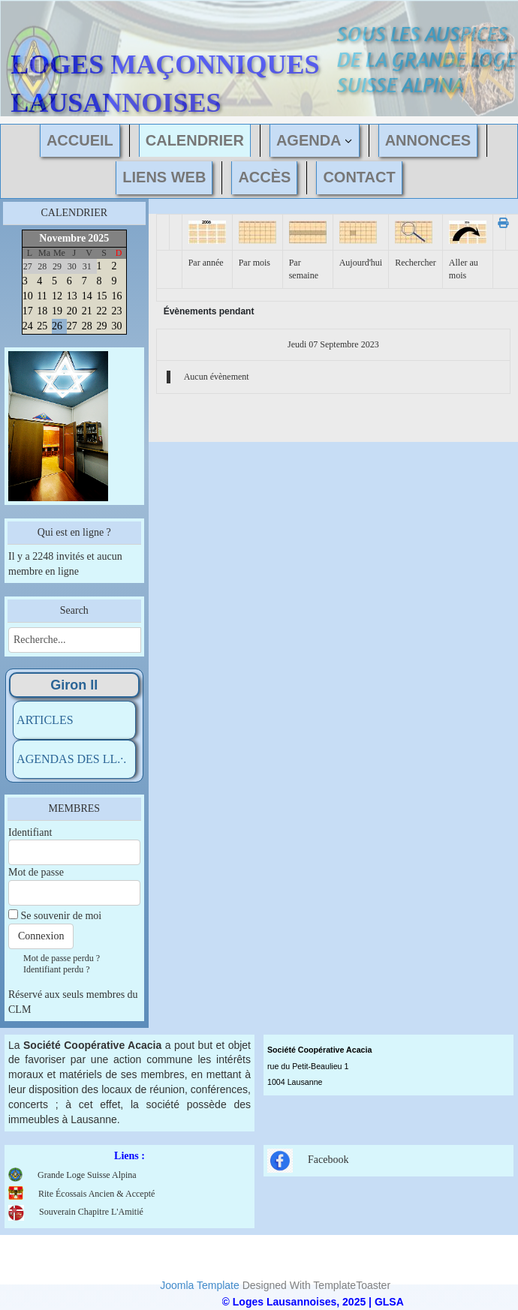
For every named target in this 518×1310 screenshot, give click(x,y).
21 (87, 311)
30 (116, 326)
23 (116, 311)
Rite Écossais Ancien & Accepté (96, 1193)
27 (72, 326)
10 (28, 296)
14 (87, 296)
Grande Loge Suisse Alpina (87, 1175)
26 (57, 326)
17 (28, 311)
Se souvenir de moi (61, 915)
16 (116, 296)
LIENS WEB (164, 177)
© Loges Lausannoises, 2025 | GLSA (313, 1302)
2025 (98, 238)
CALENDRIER (195, 140)
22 (102, 311)
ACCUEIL (80, 140)
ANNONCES (428, 140)
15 (102, 296)
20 (72, 311)
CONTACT (359, 177)
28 (87, 326)
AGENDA (309, 140)
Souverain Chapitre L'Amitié (75, 1211)
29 (102, 326)
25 (42, 326)
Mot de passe (36, 872)
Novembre (62, 238)
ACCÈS (264, 177)
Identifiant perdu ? (56, 969)
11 (42, 296)
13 (72, 296)
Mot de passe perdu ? (61, 958)
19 (57, 311)
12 (57, 296)
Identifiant (30, 832)
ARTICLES (45, 720)
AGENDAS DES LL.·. (71, 759)
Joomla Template (199, 1285)
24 (28, 326)
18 (42, 311)
